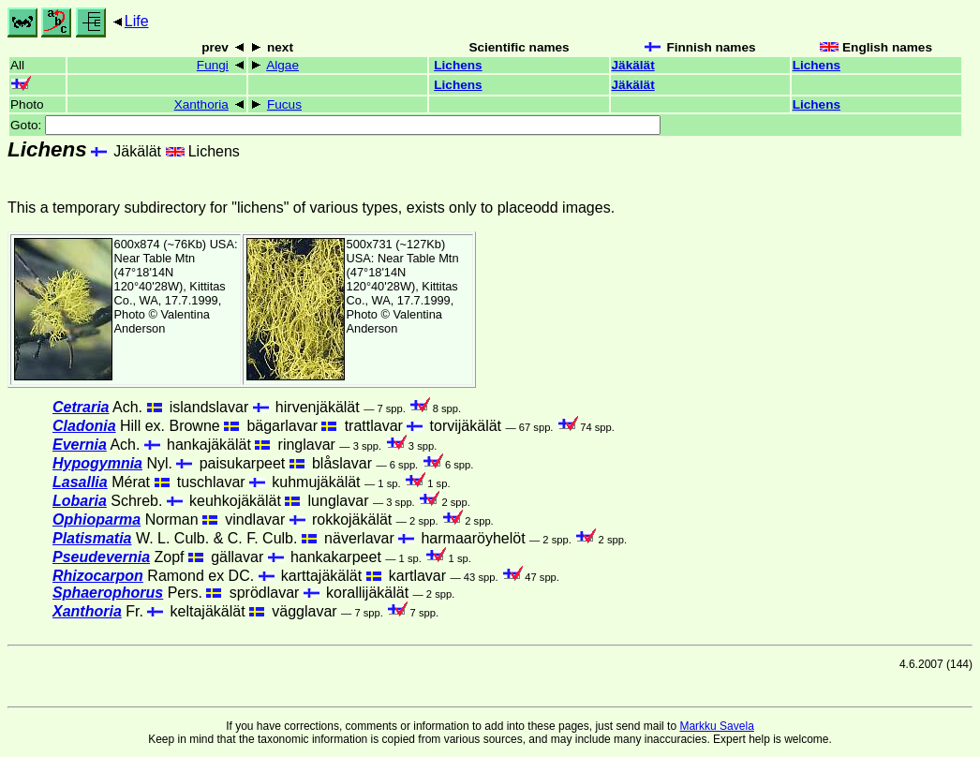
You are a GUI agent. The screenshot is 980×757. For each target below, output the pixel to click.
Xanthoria (201, 104)
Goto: (335, 125)
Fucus (284, 104)
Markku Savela (716, 726)
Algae (282, 65)
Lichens (458, 65)
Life (137, 21)
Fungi (213, 65)
